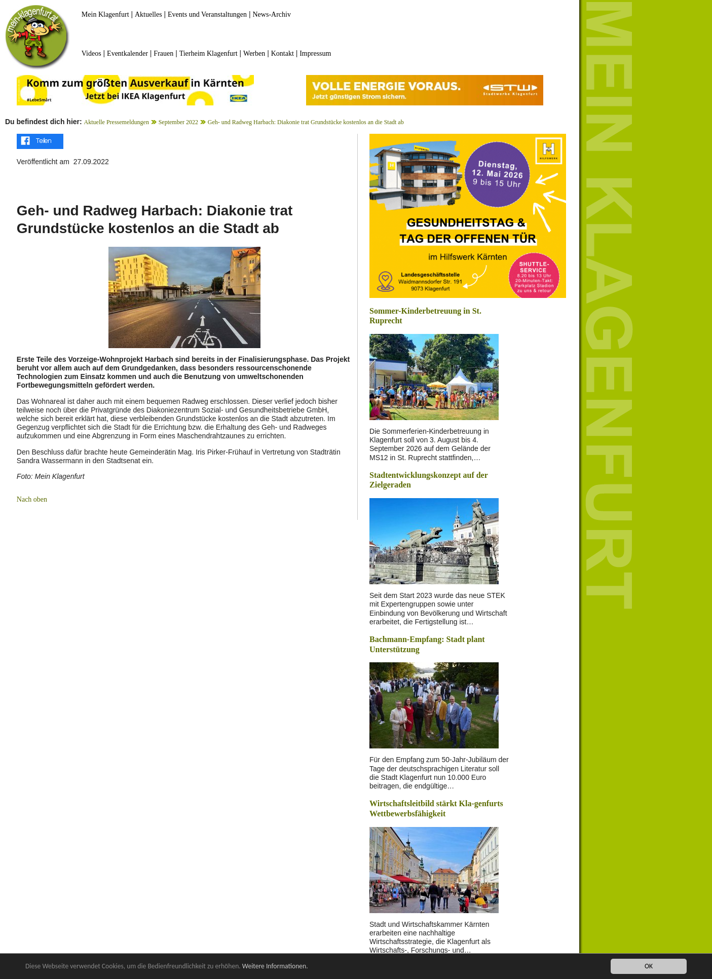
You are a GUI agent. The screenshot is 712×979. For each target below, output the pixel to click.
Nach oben (32, 499)
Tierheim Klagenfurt (208, 53)
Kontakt (282, 53)
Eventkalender (127, 53)
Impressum (315, 53)
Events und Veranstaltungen (207, 14)
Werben (254, 53)
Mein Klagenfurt (105, 14)
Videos (91, 53)
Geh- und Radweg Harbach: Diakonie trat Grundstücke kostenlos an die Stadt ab (306, 122)
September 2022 (178, 122)
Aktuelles (148, 14)
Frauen (163, 53)
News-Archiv (272, 14)
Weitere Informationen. (275, 966)
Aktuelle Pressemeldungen (116, 122)
